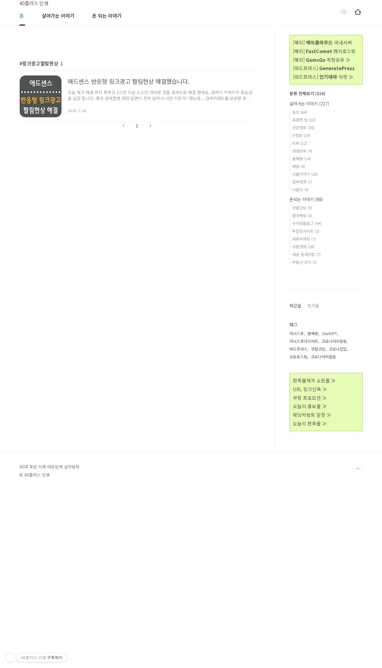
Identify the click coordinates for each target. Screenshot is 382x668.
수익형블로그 (306, 223)
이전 (123, 125)
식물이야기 (305, 174)
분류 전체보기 (307, 93)
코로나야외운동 (334, 520)
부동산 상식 (304, 262)
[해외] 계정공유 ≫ (321, 59)
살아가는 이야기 (58, 15)
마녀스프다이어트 (303, 520)
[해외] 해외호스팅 (324, 51)
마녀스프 (296, 512)
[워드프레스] (324, 68)
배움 (298, 166)
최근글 (295, 484)
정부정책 (302, 182)
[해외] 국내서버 (322, 42)
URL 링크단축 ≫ (310, 568)
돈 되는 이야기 (106, 15)
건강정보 (303, 127)
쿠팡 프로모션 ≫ (310, 576)
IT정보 (301, 135)
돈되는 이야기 (306, 199)
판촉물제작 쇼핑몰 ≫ (314, 559)
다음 (150, 125)
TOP (358, 648)
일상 (299, 112)
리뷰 (299, 143)
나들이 (300, 189)
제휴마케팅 (304, 239)
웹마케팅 (302, 215)
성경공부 (302, 151)
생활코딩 (302, 208)
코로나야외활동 (323, 536)
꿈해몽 (301, 158)
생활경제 (303, 246)
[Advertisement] (137, 189)
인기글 (313, 484)
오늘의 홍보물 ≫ (310, 585)
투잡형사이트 (305, 231)
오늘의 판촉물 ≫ (310, 602)
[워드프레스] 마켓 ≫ (323, 76)
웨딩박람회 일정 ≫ (312, 593)
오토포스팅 (298, 536)
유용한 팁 (303, 120)
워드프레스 (298, 528)
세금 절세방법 (306, 254)
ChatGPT (329, 512)
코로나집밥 (338, 528)
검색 (344, 11)
